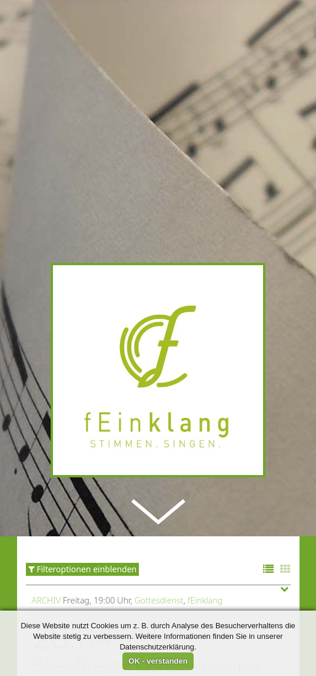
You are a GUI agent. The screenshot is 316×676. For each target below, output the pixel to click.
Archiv (46, 583)
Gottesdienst (158, 583)
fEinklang (205, 583)
